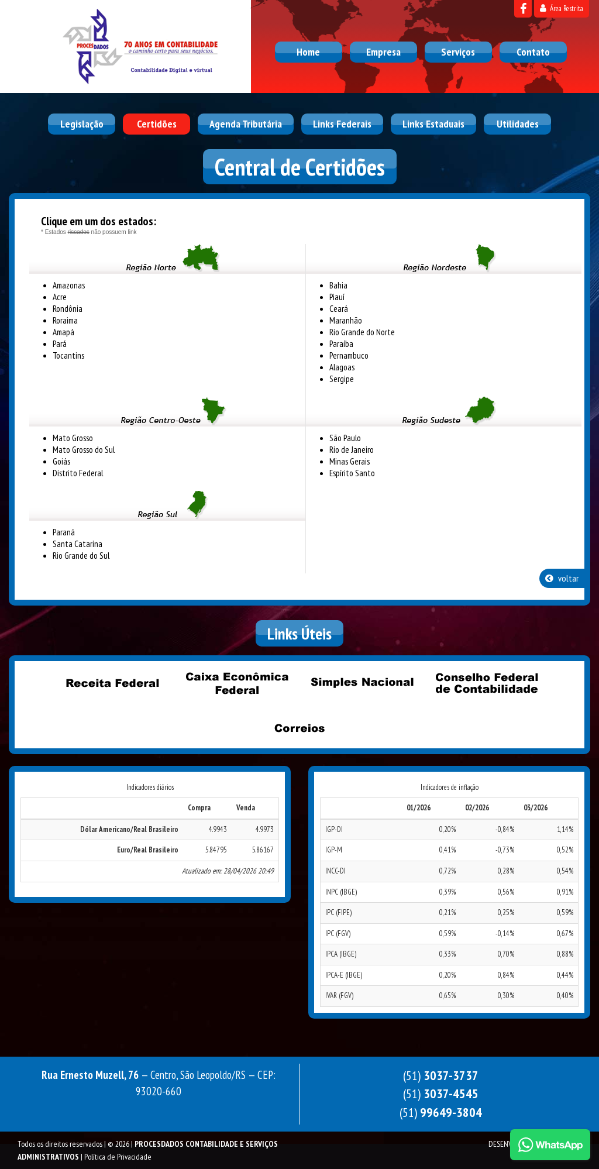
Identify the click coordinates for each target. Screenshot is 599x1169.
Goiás (61, 461)
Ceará (338, 308)
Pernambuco (349, 355)
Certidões (157, 123)
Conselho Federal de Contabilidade (486, 682)
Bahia (338, 285)
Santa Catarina (77, 543)
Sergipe (341, 378)
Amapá (63, 332)
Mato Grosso (73, 437)
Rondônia (67, 308)
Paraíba (341, 343)
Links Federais (342, 123)
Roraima (65, 320)
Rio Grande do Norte (362, 332)
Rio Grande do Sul (81, 555)
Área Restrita (561, 8)
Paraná (64, 532)
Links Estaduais (433, 123)
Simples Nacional (362, 682)
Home (308, 52)
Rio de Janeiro (351, 449)
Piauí (337, 296)
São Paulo (345, 437)
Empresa (383, 52)
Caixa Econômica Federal (237, 682)
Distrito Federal (78, 473)
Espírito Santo (352, 473)
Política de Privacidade (118, 1156)
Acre (60, 296)
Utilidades (518, 123)
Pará (60, 343)
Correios (299, 727)
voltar (562, 578)
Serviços (458, 52)
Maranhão (345, 320)
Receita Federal (112, 682)
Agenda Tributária (245, 123)
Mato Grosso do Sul (84, 449)
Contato (533, 52)
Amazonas (69, 285)
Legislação (82, 123)
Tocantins (68, 355)
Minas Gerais (349, 461)
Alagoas (341, 367)
